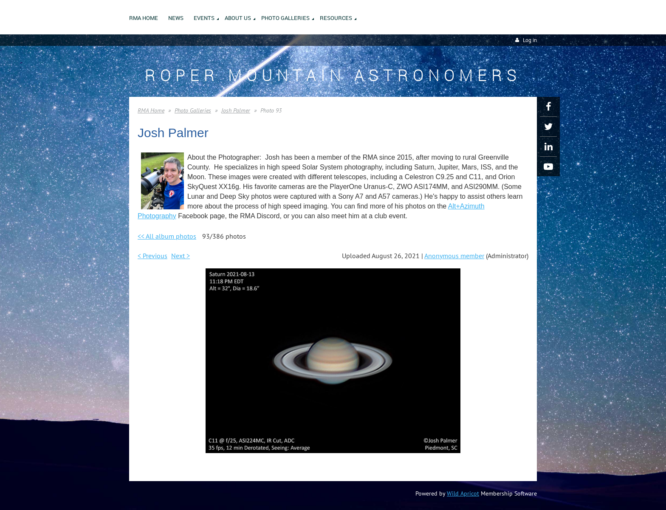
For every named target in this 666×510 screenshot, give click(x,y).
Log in (530, 40)
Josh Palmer (235, 110)
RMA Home (151, 110)
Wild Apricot (463, 493)
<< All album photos (167, 236)
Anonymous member (454, 255)
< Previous (152, 255)
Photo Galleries (193, 110)
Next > (180, 255)
